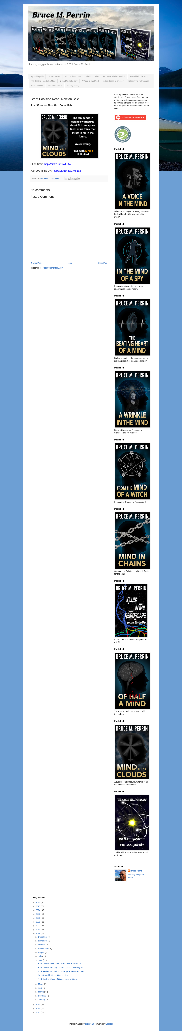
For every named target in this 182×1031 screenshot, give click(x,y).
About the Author (54, 86)
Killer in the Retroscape (138, 81)
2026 (38, 902)
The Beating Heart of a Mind (43, 81)
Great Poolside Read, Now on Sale (53, 975)
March (41, 992)
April (40, 988)
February (42, 996)
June (40, 960)
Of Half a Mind (54, 76)
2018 (38, 933)
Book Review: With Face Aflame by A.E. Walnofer (59, 963)
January (42, 1000)
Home (69, 263)
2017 (38, 1004)
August (41, 952)
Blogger (109, 1024)
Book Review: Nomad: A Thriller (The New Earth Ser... (61, 971)
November (43, 941)
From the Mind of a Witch (114, 76)
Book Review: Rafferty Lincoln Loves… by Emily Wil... (61, 967)
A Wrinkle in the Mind (139, 76)
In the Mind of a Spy (68, 81)
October (42, 944)
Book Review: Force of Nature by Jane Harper (58, 979)
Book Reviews (37, 86)
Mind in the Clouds (73, 76)
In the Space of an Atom (113, 81)
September (43, 948)
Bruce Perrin (136, 871)
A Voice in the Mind (90, 81)
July (40, 956)
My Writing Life (37, 76)
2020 (38, 926)
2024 (38, 910)
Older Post (102, 263)
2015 (38, 1012)
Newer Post (36, 263)
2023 (38, 914)
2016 (38, 1008)
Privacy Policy (73, 86)
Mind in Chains (92, 76)
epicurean (89, 1024)
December (43, 937)
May (40, 984)
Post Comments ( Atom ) (53, 268)
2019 (38, 930)
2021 (38, 922)
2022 (38, 918)
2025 (38, 906)
